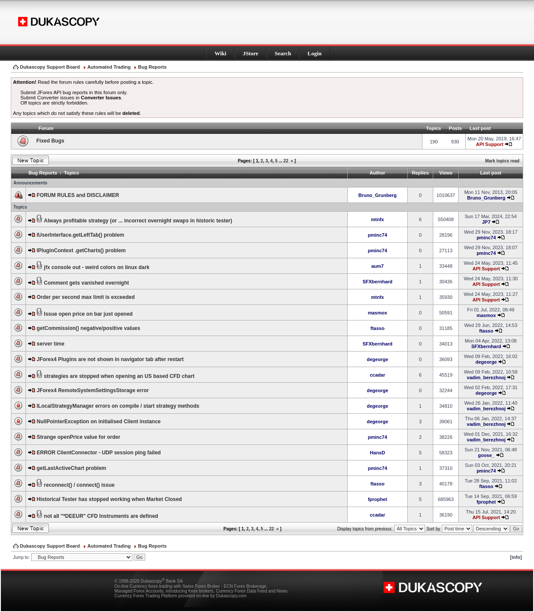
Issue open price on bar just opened (88, 314)
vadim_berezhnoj (486, 377)
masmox (377, 312)
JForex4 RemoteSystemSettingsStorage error (93, 390)
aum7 (377, 266)
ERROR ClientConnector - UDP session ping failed (99, 453)
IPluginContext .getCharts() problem (81, 250)
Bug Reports (152, 67)
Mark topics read (502, 161)
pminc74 (377, 235)
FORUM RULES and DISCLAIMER (78, 195)
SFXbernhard (377, 281)
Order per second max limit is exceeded (86, 297)
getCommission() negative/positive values (88, 328)
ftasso (377, 328)
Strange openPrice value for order (78, 437)
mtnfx (377, 219)
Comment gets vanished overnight (86, 283)
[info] (516, 557)
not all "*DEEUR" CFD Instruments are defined (101, 516)
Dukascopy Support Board (50, 67)
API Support (490, 144)
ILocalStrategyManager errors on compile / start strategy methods (118, 406)
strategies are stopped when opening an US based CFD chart (119, 376)
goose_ (486, 455)
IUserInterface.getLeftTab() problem (80, 235)
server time (50, 344)
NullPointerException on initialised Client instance (99, 422)
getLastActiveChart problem (71, 468)
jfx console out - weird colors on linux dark (97, 267)
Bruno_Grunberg (377, 195)
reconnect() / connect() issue (79, 485)
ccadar (377, 374)
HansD (377, 452)
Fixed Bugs (50, 141)
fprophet (377, 499)
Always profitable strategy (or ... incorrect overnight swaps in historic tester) (138, 221)
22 (286, 161)
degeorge (377, 359)
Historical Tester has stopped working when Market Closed (109, 499)
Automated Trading (109, 67)
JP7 (486, 222)
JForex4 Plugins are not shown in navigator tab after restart (110, 359)
